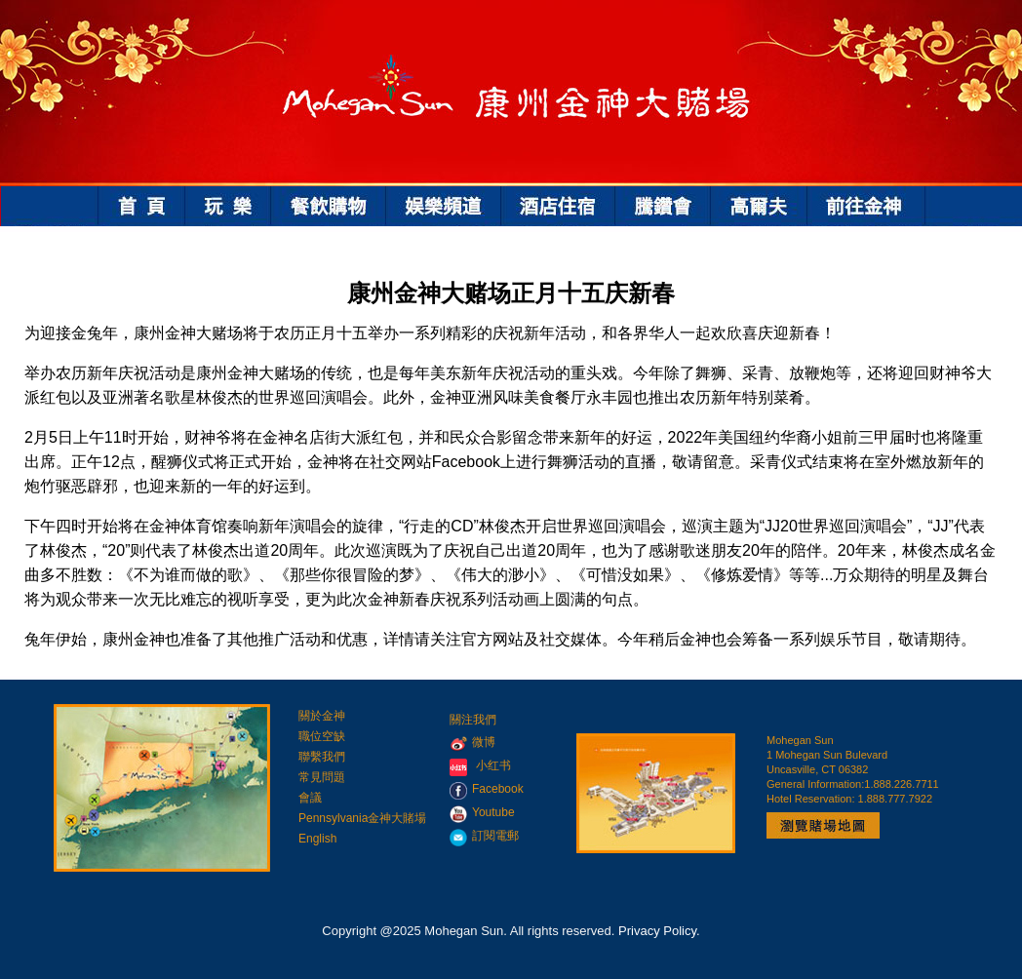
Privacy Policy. (659, 930)
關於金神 (321, 716)
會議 (310, 797)
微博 (472, 742)
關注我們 (473, 719)
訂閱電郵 (484, 835)
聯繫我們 (321, 757)
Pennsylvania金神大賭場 (362, 818)
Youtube (482, 812)
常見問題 (321, 777)
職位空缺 (321, 736)
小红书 (493, 765)
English (317, 838)
